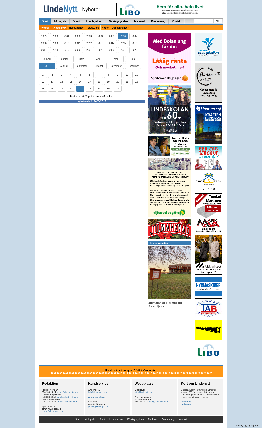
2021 (89, 50)
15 (71, 81)
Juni (133, 59)
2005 (112, 36)
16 (80, 81)
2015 (123, 43)
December (133, 66)
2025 (134, 50)
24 (52, 88)
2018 (55, 50)
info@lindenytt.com (97, 392)
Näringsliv (60, 21)
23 (43, 88)
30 (108, 88)
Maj (116, 59)
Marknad (139, 21)
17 (89, 81)
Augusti (64, 66)
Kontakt (176, 21)
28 (89, 88)
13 (52, 81)
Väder (105, 27)
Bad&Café (93, 27)
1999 (44, 36)
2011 (78, 43)
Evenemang (158, 21)
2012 (89, 43)
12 (43, 81)
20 (117, 81)
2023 (112, 50)
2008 (44, 43)
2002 (78, 36)
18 (99, 81)
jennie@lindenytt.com (67, 401)
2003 (89, 36)
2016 (134, 43)
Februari (64, 59)
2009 (55, 43)
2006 (123, 36)
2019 (66, 50)
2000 (55, 36)
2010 (66, 43)
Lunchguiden (94, 21)
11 (136, 74)
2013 (100, 43)
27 (80, 88)
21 (127, 81)
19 (108, 81)
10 (127, 74)
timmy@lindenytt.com (52, 411)
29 (99, 88)
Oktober (99, 66)
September (81, 66)
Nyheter (45, 27)
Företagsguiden (118, 21)
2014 (112, 43)
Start (45, 21)
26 (71, 88)
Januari (47, 59)
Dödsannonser (120, 27)
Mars (81, 59)
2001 (66, 36)
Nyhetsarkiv (59, 27)
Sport (76, 21)
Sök (217, 21)
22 (136, 81)
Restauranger (76, 27)
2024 (123, 50)
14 (61, 81)
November (115, 66)
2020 (78, 50)
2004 (100, 36)
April (98, 59)
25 (61, 88)
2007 (134, 36)
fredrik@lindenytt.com (67, 392)
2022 (100, 50)
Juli (46, 66)
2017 (44, 50)
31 (117, 88)
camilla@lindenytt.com (67, 397)
